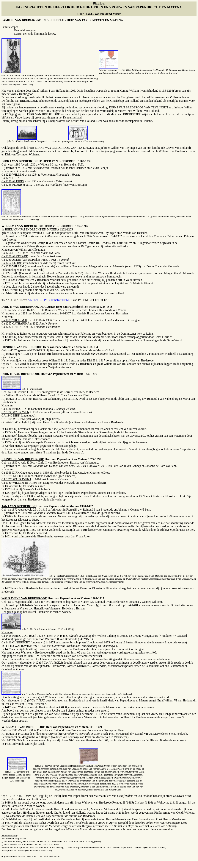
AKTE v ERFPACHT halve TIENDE (50, 300)
